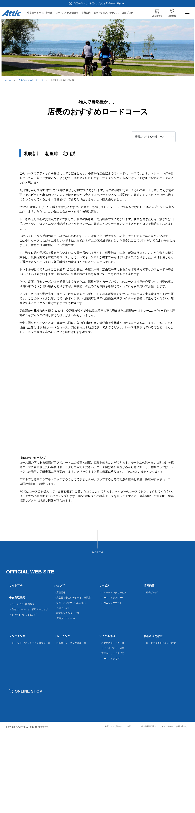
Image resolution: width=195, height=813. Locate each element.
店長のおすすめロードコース (30, 80)
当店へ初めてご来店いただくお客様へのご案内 (99, 3)
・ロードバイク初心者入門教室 (160, 723)
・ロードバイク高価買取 (21, 684)
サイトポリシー (166, 806)
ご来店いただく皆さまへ (113, 806)
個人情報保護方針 (149, 806)
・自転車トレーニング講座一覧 (70, 723)
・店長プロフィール (64, 698)
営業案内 (85, 12)
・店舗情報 (60, 672)
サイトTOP (16, 665)
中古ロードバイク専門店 (39, 12)
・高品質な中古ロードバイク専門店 (72, 677)
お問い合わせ (181, 806)
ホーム (8, 80)
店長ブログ (127, 12)
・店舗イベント (62, 688)
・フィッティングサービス (112, 672)
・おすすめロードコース (111, 723)
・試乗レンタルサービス (66, 693)
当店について (132, 806)
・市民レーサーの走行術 (111, 733)
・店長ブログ (150, 672)
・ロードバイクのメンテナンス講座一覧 (29, 723)
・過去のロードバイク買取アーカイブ (28, 689)
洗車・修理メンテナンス (106, 12)
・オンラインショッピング (23, 694)
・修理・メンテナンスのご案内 (70, 683)
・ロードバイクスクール (111, 677)
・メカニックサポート (110, 683)
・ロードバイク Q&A (110, 738)
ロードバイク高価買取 (66, 12)
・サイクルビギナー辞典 (111, 728)
